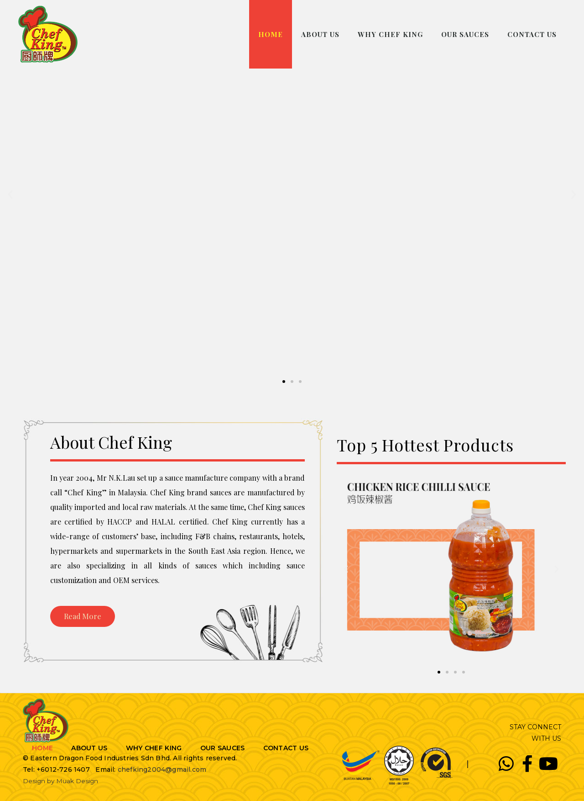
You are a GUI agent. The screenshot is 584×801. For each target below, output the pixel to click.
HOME (270, 34)
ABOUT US (320, 34)
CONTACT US (532, 34)
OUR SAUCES (465, 34)
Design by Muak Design (61, 781)
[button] (283, 381)
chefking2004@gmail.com (162, 769)
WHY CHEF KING (390, 34)
